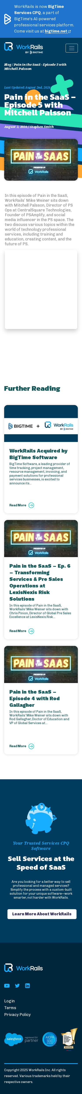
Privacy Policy (17, 1014)
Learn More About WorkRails (42, 914)
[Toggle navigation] (72, 48)
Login (9, 1001)
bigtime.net (58, 31)
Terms (10, 1007)
